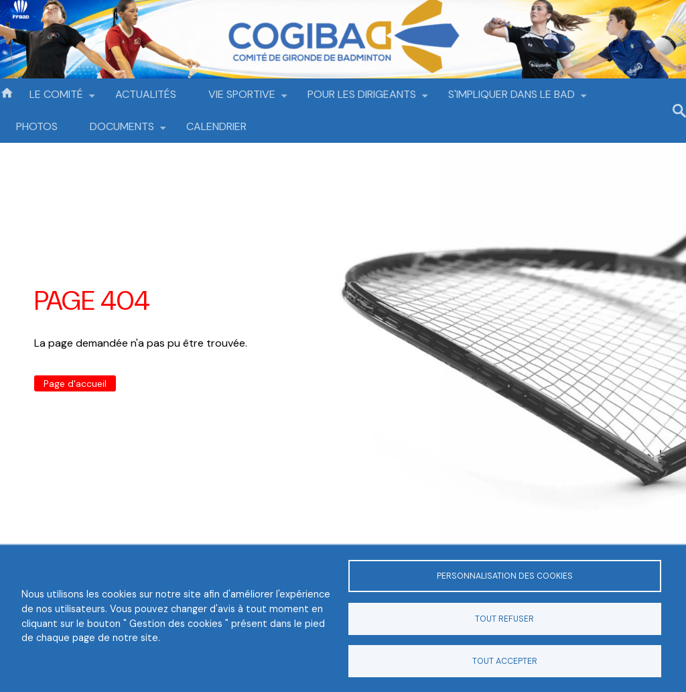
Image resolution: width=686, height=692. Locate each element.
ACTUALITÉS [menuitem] (145, 94)
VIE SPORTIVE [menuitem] (241, 99)
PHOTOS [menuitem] (37, 126)
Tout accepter (504, 661)
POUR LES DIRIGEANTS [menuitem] (361, 99)
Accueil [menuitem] (6, 91)
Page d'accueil (75, 384)
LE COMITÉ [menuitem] (56, 99)
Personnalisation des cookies (505, 576)
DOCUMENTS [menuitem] (122, 131)
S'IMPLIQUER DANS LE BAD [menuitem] (511, 99)
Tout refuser (504, 619)
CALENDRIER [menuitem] (216, 126)
